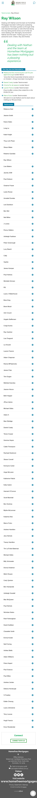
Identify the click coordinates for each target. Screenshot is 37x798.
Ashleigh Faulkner (10, 236)
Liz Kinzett (7, 345)
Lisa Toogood (8, 338)
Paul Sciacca (8, 670)
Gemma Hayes (9, 440)
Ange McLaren (9, 472)
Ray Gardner (8, 332)
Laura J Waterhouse (10, 294)
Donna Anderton (9, 568)
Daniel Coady (8, 82)
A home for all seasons (11, 85)
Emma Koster (8, 638)
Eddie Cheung (8, 701)
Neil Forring (8, 644)
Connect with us (18, 741)
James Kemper (9, 268)
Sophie (6, 262)
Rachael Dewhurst (10, 453)
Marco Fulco (8, 95)
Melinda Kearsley (9, 383)
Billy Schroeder (9, 561)
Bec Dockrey (8, 504)
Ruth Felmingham (10, 619)
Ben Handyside (9, 587)
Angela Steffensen (10, 319)
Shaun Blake (8, 147)
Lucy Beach (8, 249)
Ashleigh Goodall (9, 593)
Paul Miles (7, 676)
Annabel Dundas (9, 198)
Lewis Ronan (8, 192)
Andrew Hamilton (9, 529)
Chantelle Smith (9, 631)
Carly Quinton (8, 580)
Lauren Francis (9, 88)
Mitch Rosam (8, 574)
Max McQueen (9, 599)
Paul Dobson (8, 179)
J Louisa (6, 224)
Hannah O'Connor (10, 491)
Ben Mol (6, 211)
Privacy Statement (15, 785)
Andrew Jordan (9, 682)
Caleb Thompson (9, 447)
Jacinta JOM (8, 173)
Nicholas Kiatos (9, 612)
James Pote (8, 370)
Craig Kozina (8, 326)
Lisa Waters (8, 166)
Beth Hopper (8, 396)
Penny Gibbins (9, 230)
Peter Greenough (9, 243)
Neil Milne (7, 217)
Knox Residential (9, 727)
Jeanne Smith (8, 115)
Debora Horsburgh (10, 689)
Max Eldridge (8, 421)
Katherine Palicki (9, 478)
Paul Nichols (8, 606)
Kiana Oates (8, 122)
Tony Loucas (8, 714)
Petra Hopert (8, 663)
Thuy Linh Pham (9, 141)
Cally (5, 256)
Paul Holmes (8, 275)
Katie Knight (8, 134)
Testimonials (5, 13)
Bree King (7, 300)
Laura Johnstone (9, 708)
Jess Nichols (8, 536)
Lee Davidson (8, 205)
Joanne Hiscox (9, 389)
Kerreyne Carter (9, 466)
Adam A (6, 415)
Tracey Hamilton (9, 542)
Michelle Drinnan (9, 281)
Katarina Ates (8, 517)
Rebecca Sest (8, 109)
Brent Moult (7, 306)
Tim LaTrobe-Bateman (11, 548)
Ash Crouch (8, 313)
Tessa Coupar (8, 434)
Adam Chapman (9, 357)
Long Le (6, 128)
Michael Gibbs (8, 408)
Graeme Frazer (9, 185)
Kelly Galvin (8, 485)
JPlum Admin (8, 402)
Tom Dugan (7, 376)
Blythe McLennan (9, 510)
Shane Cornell (8, 459)
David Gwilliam (9, 625)
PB (5, 287)
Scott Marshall (8, 497)
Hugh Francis (8, 720)
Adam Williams (9, 657)
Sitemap (25, 785)
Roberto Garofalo (9, 154)
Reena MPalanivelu (10, 364)
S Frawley (7, 695)
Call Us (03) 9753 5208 (19, 766)
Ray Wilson (11, 18)
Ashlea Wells (8, 650)
